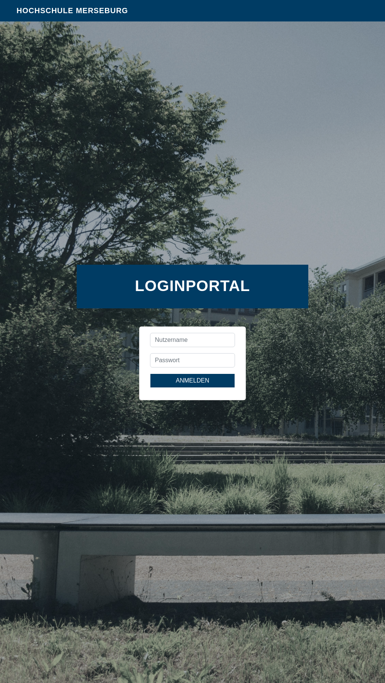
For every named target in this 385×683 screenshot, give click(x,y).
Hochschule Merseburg (72, 15)
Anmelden (192, 380)
